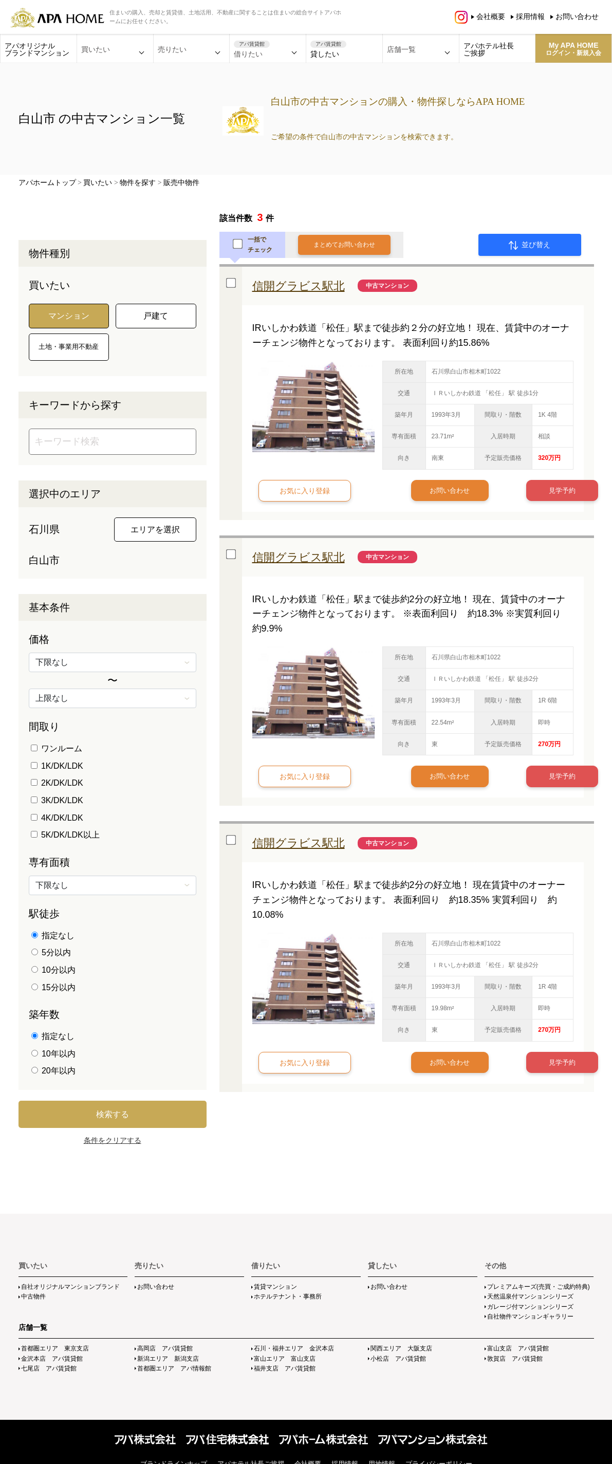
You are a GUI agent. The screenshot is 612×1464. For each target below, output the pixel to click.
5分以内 (51, 952)
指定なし (53, 935)
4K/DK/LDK (57, 817)
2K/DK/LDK (57, 783)
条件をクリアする (112, 1140)
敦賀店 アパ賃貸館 (515, 1358)
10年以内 (53, 1053)
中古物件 (33, 1296)
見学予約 (521, 491)
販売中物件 (181, 183)
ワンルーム (56, 748)
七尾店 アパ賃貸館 (49, 1368)
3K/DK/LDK (57, 800)
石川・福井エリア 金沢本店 (294, 1348)
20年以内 (53, 1070)
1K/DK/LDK (57, 766)
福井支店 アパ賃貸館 (285, 1368)
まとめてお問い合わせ (344, 244)
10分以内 (53, 970)
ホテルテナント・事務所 (288, 1296)
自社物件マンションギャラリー (530, 1316)
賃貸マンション (275, 1286)
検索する (112, 1114)
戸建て (155, 315)
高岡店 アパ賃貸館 (165, 1348)
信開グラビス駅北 (298, 286)
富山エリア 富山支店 (285, 1358)
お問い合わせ (577, 16)
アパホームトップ (47, 183)
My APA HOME (573, 49)
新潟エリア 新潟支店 (168, 1358)
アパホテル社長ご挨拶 (488, 49)
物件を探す (138, 183)
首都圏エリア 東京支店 (55, 1348)
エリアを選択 (155, 529)
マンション (68, 315)
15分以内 (53, 987)
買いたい (97, 183)
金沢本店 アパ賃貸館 (52, 1358)
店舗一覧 (32, 1327)
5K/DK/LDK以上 (65, 834)
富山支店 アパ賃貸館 (518, 1348)
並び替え (529, 245)
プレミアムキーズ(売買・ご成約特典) (538, 1286)
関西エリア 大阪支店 (401, 1348)
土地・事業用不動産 (69, 346)
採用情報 (530, 16)
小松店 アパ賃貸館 (398, 1358)
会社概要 (490, 16)
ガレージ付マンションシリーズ (530, 1306)
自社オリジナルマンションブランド (70, 1286)
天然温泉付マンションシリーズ (530, 1296)
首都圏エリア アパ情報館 (174, 1368)
